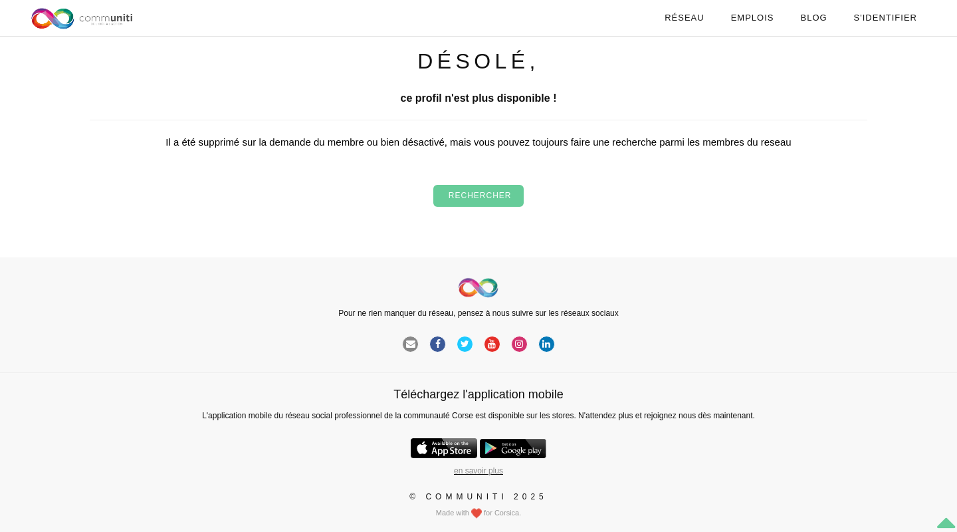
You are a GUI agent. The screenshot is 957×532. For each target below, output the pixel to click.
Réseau (684, 18)
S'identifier (885, 18)
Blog (813, 18)
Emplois (752, 18)
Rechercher (478, 195)
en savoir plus (478, 470)
